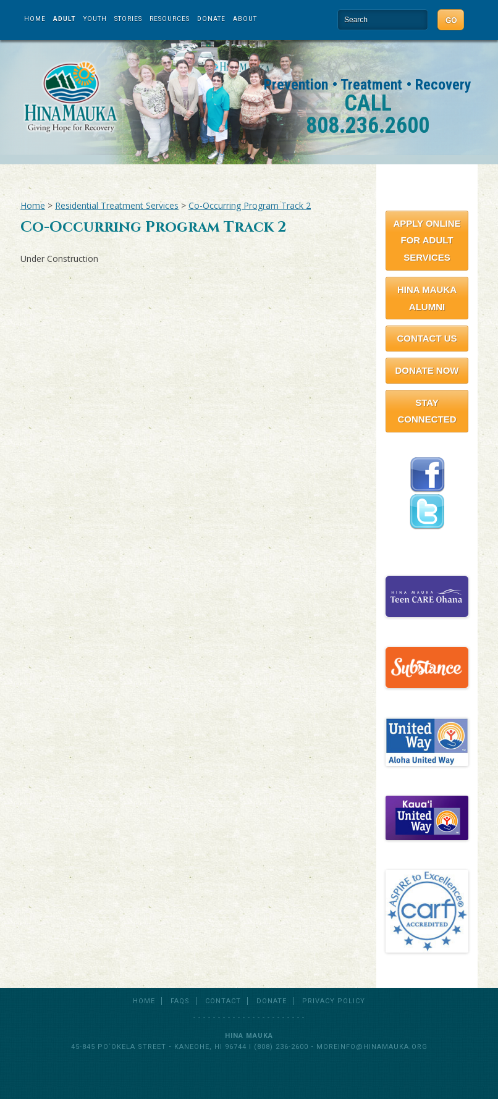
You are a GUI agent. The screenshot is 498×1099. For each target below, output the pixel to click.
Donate (211, 18)
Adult (64, 18)
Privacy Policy (333, 1001)
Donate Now (426, 370)
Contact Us (427, 338)
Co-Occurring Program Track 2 (249, 205)
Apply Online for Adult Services (426, 240)
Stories (128, 18)
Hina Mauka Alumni (427, 298)
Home (35, 18)
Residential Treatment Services (117, 205)
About (245, 18)
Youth (95, 18)
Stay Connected (426, 411)
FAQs (180, 1001)
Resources (170, 18)
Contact (223, 1001)
